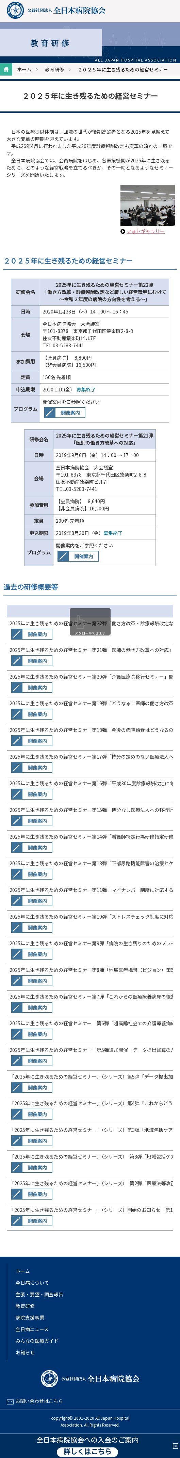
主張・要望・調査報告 (39, 1294)
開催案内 (70, 412)
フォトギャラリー (146, 231)
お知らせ (25, 1352)
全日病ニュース (32, 1329)
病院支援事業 (30, 1317)
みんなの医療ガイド (37, 1340)
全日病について (32, 1282)
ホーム (24, 69)
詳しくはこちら (87, 1452)
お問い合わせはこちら (39, 1400)
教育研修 (54, 69)
